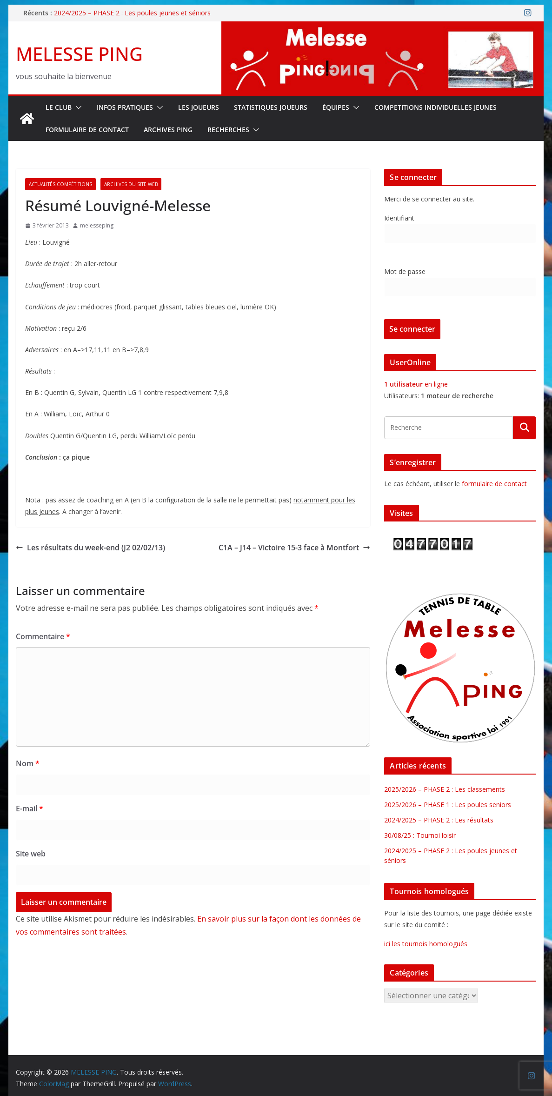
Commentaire (43, 636)
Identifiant (399, 218)
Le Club (59, 107)
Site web (31, 854)
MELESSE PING (79, 54)
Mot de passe (405, 271)
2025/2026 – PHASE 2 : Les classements (444, 789)
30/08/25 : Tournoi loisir (420, 835)
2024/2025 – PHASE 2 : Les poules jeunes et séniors (132, 12)
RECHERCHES (228, 129)
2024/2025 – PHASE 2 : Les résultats (438, 819)
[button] (77, 107)
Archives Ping (168, 129)
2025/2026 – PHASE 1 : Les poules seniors (447, 804)
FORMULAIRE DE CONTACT (87, 129)
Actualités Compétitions (60, 184)
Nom (28, 763)
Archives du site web (131, 184)
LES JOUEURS (198, 107)
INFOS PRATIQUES (125, 107)
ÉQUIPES (335, 107)
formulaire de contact (494, 483)
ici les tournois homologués (425, 943)
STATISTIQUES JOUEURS (270, 107)
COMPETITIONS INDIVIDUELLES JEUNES (435, 107)
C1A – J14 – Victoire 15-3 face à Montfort (294, 547)
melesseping (96, 225)
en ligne (416, 384)
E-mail (29, 808)
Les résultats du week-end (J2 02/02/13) (90, 547)
